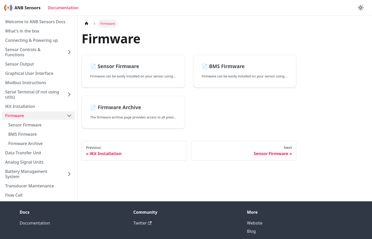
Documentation (63, 8)
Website (254, 223)
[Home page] (86, 24)
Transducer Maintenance (29, 186)
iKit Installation (20, 106)
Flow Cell (13, 195)
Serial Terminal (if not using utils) (32, 94)
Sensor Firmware (25, 125)
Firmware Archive (25, 143)
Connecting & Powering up (31, 40)
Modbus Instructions (25, 82)
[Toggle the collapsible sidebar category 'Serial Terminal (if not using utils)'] (69, 94)
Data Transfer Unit (23, 153)
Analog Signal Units (24, 162)
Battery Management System (26, 174)
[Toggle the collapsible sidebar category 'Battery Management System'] (69, 174)
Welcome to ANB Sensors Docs (35, 22)
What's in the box (22, 31)
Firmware (14, 115)
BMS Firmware (22, 134)
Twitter (142, 223)
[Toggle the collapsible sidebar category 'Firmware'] (69, 115)
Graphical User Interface (29, 73)
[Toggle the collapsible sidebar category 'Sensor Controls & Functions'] (69, 52)
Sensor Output (19, 64)
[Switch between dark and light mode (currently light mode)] (361, 8)
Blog (251, 231)
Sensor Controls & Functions (23, 52)
